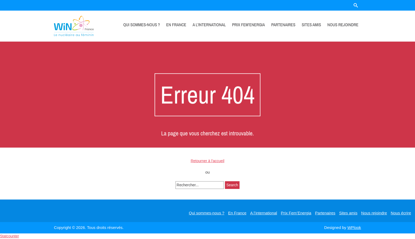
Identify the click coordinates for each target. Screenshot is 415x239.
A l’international (209, 25)
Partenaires (283, 25)
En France (176, 25)
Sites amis (311, 25)
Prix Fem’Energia (248, 25)
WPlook (354, 227)
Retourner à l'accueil (207, 161)
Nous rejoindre (342, 25)
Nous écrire (401, 213)
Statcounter (9, 236)
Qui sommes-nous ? (141, 25)
